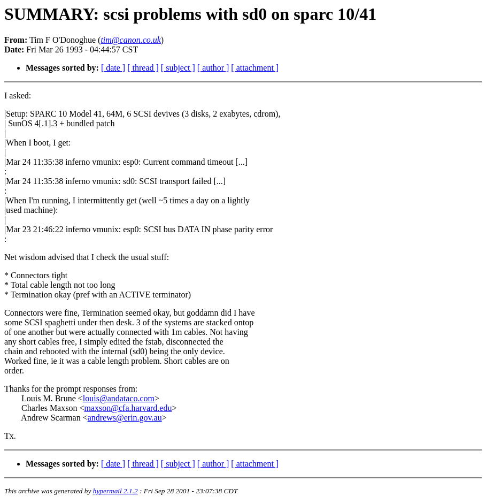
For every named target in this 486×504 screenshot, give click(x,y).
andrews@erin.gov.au (125, 417)
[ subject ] (178, 67)
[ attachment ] (255, 67)
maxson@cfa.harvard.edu (128, 408)
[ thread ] (143, 67)
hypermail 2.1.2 (115, 491)
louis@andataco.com (119, 398)
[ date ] (113, 67)
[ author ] (213, 67)
